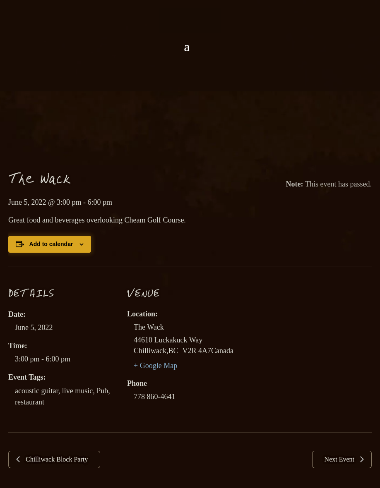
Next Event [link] (340, 459)
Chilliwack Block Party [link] (56, 459)
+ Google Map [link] (155, 365)
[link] (190, 20)
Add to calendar (51, 244)
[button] (187, 46)
